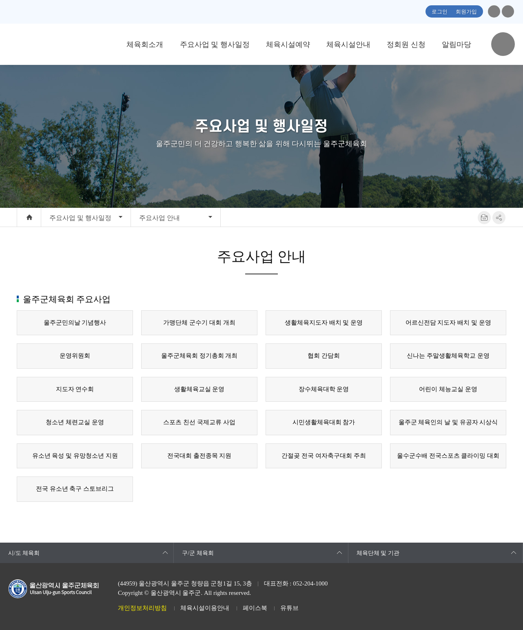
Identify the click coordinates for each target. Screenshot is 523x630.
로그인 (440, 12)
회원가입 (466, 12)
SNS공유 (498, 217)
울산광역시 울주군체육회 (62, 44)
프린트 (484, 217)
